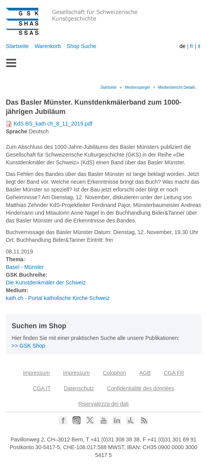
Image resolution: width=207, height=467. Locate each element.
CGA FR (174, 373)
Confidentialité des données (140, 388)
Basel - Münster (25, 267)
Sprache (16, 131)
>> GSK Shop (28, 346)
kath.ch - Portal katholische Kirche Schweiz (58, 298)
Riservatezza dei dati (103, 404)
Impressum (36, 373)
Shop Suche (81, 46)
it (199, 46)
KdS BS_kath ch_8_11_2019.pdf (53, 124)
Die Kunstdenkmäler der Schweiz (46, 282)
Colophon (114, 373)
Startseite (17, 46)
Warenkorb (47, 46)
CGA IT (42, 388)
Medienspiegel (137, 87)
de (182, 46)
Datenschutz (79, 388)
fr (191, 46)
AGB (145, 373)
